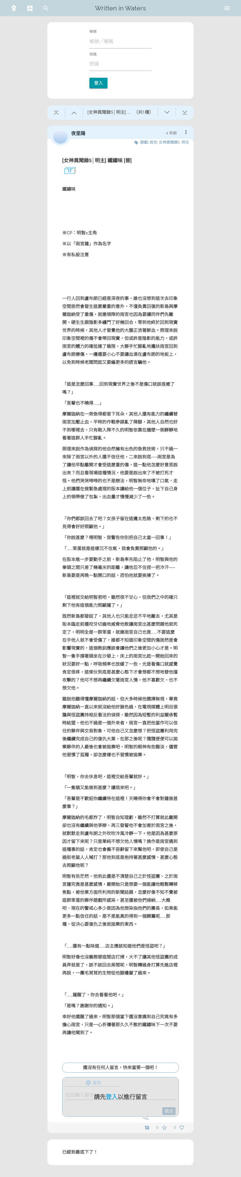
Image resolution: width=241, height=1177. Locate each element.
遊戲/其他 (148, 142)
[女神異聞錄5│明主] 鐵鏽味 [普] (97, 160)
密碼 (93, 54)
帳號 (93, 32)
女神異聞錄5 (169, 142)
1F (67, 171)
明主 (185, 142)
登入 (98, 83)
